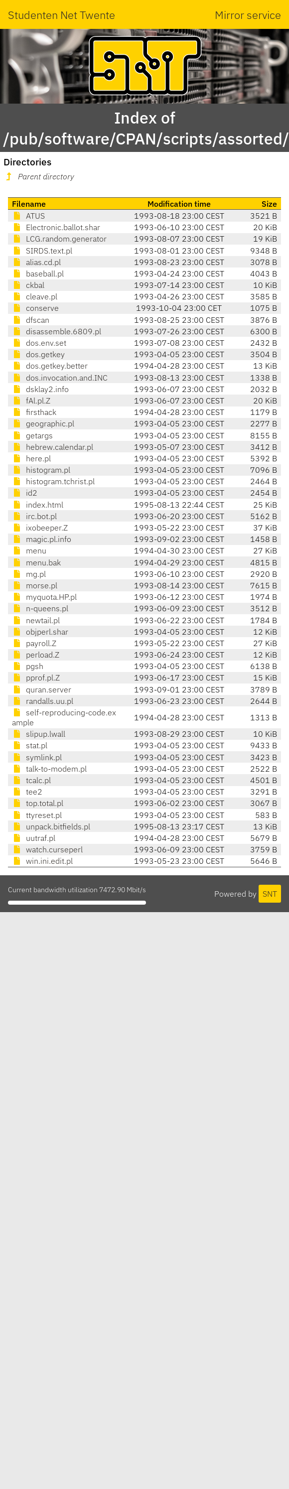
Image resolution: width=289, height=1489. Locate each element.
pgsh (27, 666)
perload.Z (35, 655)
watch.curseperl (47, 849)
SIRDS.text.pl (42, 251)
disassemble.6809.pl (56, 331)
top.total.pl (37, 803)
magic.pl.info (41, 539)
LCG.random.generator (59, 239)
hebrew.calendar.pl (52, 447)
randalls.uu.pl (42, 701)
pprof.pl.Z (36, 677)
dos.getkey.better (50, 366)
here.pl (31, 458)
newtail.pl (36, 620)
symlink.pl (37, 757)
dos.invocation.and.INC (60, 378)
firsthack (34, 412)
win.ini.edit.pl (42, 861)
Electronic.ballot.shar (56, 227)
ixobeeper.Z (40, 528)
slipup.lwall (38, 734)
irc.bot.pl (34, 516)
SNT (270, 894)
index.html (37, 505)
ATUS (28, 216)
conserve (35, 308)
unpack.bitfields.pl (51, 826)
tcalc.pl (31, 780)
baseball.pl (38, 273)
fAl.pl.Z (31, 401)
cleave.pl (34, 296)
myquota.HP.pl (44, 597)
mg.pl (29, 574)
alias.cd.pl (36, 262)
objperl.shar (40, 632)
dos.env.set (39, 343)
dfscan (30, 320)
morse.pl (34, 585)
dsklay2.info (40, 389)
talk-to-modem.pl (49, 769)
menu (29, 550)
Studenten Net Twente (61, 14)
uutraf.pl (33, 838)
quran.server (41, 689)
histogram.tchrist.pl (53, 481)
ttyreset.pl (37, 815)
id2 (24, 493)
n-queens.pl (40, 608)
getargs (32, 435)
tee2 (27, 792)
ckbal (28, 285)
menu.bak (36, 562)
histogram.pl (41, 470)
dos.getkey (38, 354)
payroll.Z (34, 643)
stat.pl (29, 745)
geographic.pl (43, 423)
